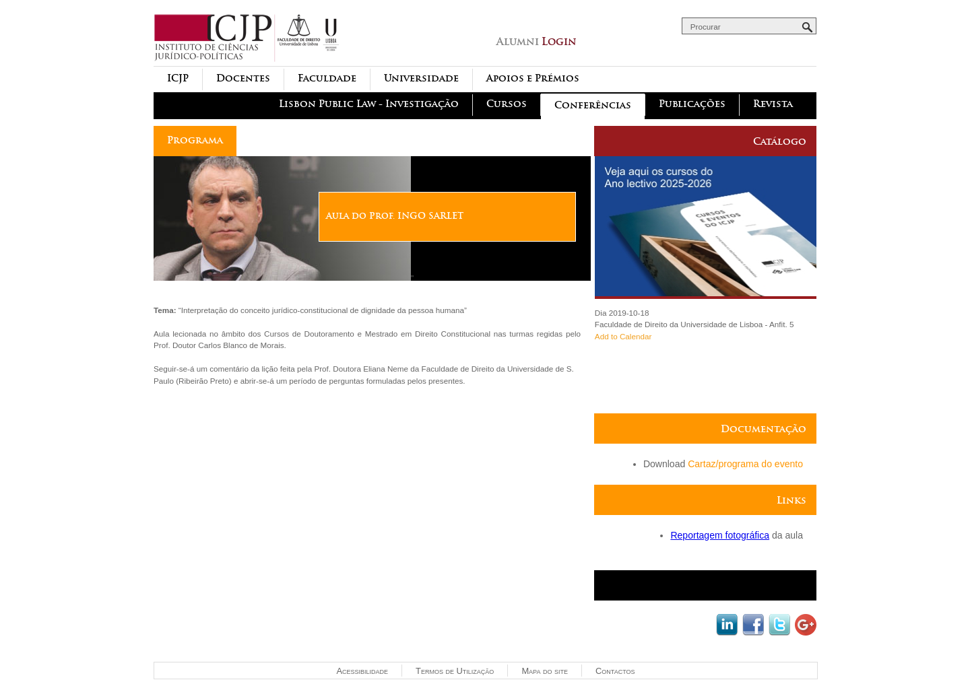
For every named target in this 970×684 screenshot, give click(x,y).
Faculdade (327, 78)
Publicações (692, 104)
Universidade (421, 78)
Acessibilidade (362, 671)
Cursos (506, 104)
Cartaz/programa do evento (745, 463)
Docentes (243, 78)
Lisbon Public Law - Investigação (369, 104)
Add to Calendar (623, 336)
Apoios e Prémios (532, 78)
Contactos (615, 671)
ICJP (178, 78)
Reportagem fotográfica (719, 535)
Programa (195, 140)
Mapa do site (544, 671)
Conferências (592, 105)
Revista (773, 104)
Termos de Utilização (455, 671)
